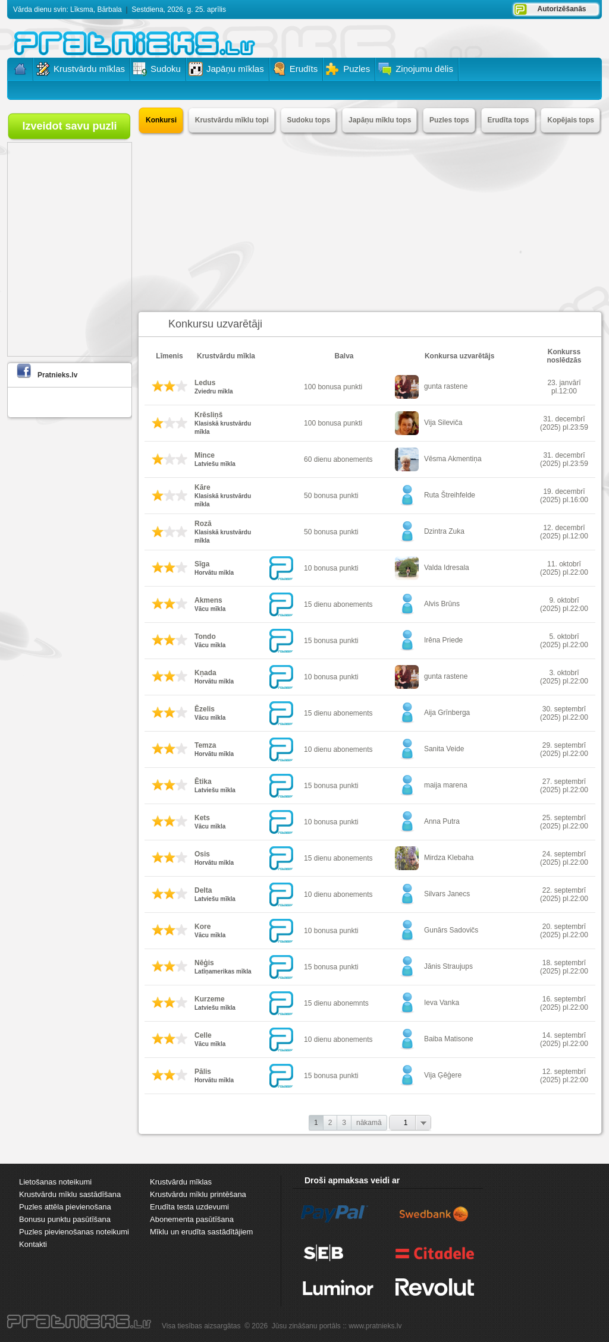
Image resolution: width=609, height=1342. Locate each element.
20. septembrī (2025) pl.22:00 (564, 930)
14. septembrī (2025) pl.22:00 (564, 1039)
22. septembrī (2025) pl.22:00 (564, 894)
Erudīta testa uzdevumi (189, 1206)
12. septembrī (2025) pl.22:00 (564, 1075)
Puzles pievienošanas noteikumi (74, 1231)
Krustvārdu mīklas (181, 1181)
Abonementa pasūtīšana (192, 1219)
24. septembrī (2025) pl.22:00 (564, 858)
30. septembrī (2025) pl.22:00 (564, 713)
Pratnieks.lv (57, 375)
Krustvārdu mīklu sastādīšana (70, 1194)
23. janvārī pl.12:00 (563, 387)
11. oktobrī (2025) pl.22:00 (564, 568)
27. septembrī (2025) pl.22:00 (564, 785)
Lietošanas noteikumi (55, 1181)
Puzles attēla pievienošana (65, 1206)
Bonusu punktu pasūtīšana (65, 1219)
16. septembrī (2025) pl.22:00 (564, 1003)
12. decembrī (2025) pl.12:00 (564, 532)
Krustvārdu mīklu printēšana (198, 1194)
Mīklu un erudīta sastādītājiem (201, 1231)
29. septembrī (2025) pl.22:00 (564, 749)
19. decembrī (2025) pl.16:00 (564, 495)
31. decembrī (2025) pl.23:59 (564, 423)
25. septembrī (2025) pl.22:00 (564, 822)
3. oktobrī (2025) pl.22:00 (564, 677)
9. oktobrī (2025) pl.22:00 (564, 604)
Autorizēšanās (561, 9)
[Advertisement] (370, 222)
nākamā (369, 1123)
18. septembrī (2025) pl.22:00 (564, 967)
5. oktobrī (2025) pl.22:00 (564, 640)
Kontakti (33, 1244)
